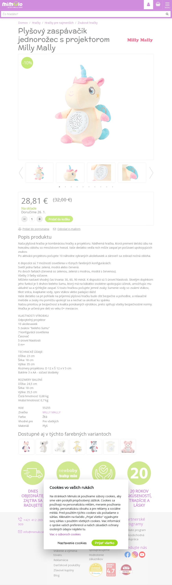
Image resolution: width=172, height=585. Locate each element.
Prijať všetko (104, 543)
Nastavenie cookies (72, 543)
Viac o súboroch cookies (65, 534)
